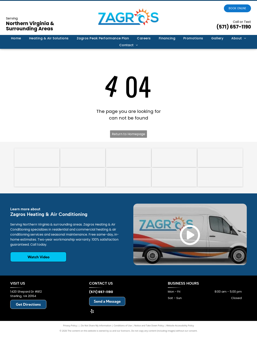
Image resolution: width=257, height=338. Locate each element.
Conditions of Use (123, 327)
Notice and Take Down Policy (149, 327)
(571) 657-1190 (233, 26)
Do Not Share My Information (96, 327)
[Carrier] (174, 158)
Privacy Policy (70, 327)
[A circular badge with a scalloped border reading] (128, 158)
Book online (237, 8)
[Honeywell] (174, 179)
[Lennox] (82, 179)
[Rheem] (128, 179)
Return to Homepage (128, 134)
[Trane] (220, 158)
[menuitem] (16, 38)
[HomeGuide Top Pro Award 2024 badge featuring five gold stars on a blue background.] (36, 158)
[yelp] (92, 314)
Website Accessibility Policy (180, 327)
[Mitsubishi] (220, 179)
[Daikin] (36, 179)
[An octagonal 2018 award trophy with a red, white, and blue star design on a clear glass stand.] (82, 158)
